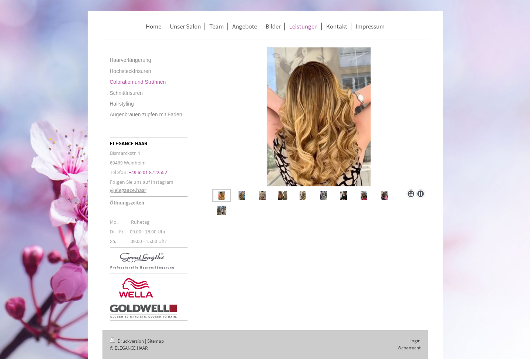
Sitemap (155, 341)
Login (415, 341)
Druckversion (127, 341)
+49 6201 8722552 (148, 172)
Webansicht (409, 348)
